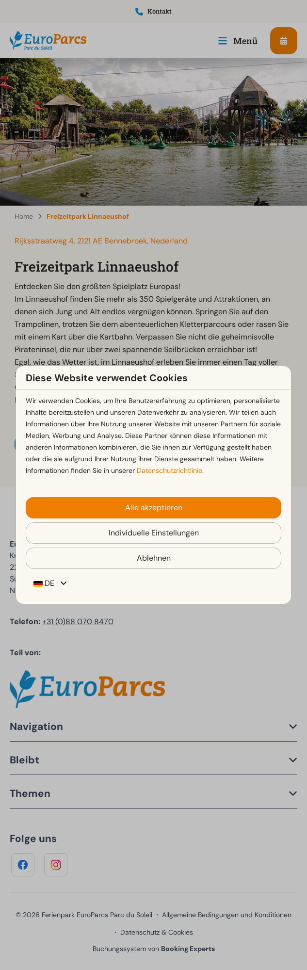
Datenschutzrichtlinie (169, 470)
